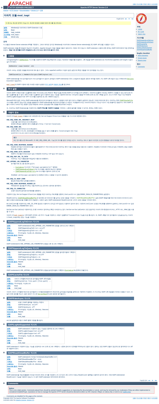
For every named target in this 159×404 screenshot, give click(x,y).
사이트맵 (154, 4)
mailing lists (127, 392)
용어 (149, 4)
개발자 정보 (141, 34)
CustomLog (19, 167)
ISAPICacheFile (142, 44)
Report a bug (142, 60)
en (126, 19)
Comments (141, 66)
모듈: (9, 240)
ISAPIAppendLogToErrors (145, 40)
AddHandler (24, 60)
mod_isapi (11, 84)
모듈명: (6, 32)
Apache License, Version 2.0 (25, 400)
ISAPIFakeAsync (142, 46)
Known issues (142, 58)
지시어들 (139, 4)
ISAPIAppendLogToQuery (145, 42)
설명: (5, 28)
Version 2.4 (34, 10)
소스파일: (7, 35)
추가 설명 (141, 32)
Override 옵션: (12, 235)
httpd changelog (143, 55)
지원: (5, 37)
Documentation (24, 10)
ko (132, 19)
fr (129, 19)
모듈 (134, 4)
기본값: (9, 230)
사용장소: (10, 233)
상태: (5, 30)
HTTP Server (14, 10)
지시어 (36, 222)
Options (130, 79)
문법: (9, 228)
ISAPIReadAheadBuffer (144, 49)
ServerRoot (42, 294)
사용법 (140, 29)
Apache (5, 10)
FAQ (145, 4)
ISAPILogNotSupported (144, 48)
